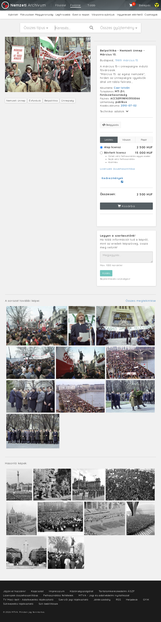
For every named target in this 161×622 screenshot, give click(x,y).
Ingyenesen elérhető (130, 14)
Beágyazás (110, 124)
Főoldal (60, 5)
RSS (118, 599)
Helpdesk (132, 599)
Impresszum (57, 591)
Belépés (145, 5)
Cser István (122, 87)
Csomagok (151, 14)
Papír (144, 139)
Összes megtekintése (141, 300)
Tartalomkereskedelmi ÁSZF (117, 591)
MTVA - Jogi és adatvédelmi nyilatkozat (104, 595)
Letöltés (108, 139)
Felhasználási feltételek (58, 595)
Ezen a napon (81, 14)
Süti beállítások (48, 603)
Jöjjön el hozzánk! (14, 591)
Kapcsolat (37, 591)
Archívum (23, 5)
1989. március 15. (127, 60)
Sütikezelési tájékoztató (18, 603)
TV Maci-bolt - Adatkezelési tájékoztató (28, 599)
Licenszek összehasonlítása (117, 168)
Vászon (126, 139)
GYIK (146, 599)
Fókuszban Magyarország (36, 14)
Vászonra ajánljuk (103, 14)
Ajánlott (13, 14)
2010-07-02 (129, 105)
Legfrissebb (63, 14)
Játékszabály (102, 599)
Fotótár (75, 5)
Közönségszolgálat (81, 591)
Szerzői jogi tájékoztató (73, 599)
